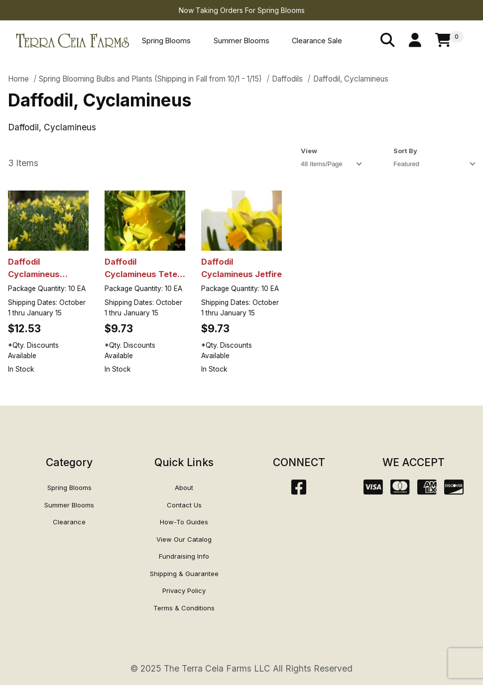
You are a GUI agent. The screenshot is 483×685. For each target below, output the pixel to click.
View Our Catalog (184, 539)
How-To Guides (184, 522)
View (309, 151)
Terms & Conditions (184, 608)
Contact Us (184, 505)
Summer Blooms (241, 40)
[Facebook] (298, 490)
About (184, 487)
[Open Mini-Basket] (449, 40)
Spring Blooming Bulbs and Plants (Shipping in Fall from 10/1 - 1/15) (150, 79)
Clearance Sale (317, 40)
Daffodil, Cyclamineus (350, 79)
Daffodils (287, 79)
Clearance (69, 522)
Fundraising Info (184, 556)
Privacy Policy (184, 590)
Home (18, 79)
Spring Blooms (166, 40)
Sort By (405, 151)
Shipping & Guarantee (184, 574)
